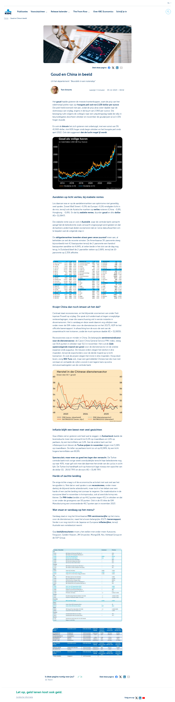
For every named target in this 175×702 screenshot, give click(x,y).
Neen (49, 680)
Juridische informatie (24, 697)
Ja (80, 677)
